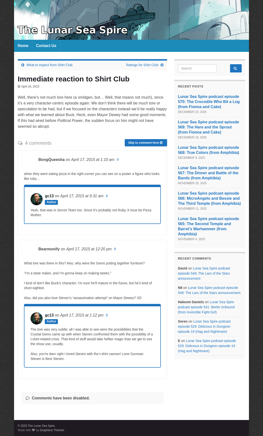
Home (23, 46)
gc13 (49, 196)
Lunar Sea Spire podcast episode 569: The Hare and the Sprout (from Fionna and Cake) (208, 127)
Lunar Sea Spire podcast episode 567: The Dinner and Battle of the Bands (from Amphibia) (208, 173)
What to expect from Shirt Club (49, 65)
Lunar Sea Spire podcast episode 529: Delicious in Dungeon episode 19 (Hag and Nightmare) (204, 326)
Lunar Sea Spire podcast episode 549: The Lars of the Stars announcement (204, 273)
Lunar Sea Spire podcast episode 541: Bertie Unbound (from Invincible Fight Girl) (206, 307)
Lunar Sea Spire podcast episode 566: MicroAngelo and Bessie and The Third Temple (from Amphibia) (209, 198)
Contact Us (46, 46)
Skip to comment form (145, 142)
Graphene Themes (52, 430)
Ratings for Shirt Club (142, 65)
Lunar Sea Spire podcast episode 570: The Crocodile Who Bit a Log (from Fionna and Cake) (209, 102)
